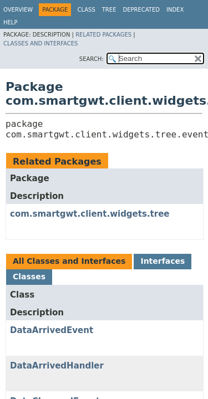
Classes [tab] (29, 276)
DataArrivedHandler (57, 366)
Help (10, 22)
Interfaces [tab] (162, 261)
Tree (109, 10)
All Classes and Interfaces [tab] (69, 261)
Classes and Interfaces (40, 43)
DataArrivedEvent (51, 330)
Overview (18, 10)
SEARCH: (91, 59)
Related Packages (103, 35)
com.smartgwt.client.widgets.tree (90, 214)
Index (175, 10)
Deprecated (141, 10)
